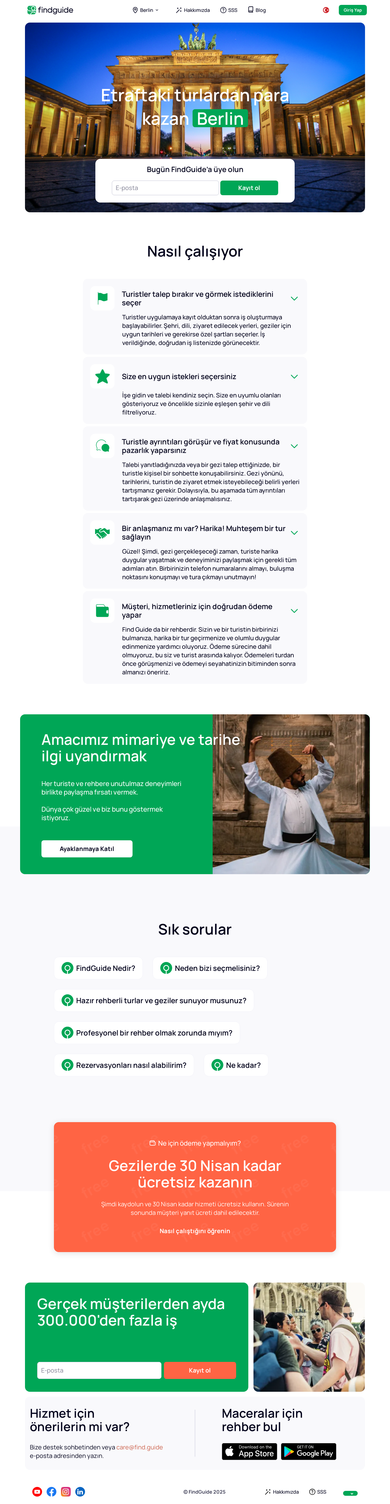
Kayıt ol (249, 188)
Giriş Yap (353, 10)
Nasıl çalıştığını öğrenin (195, 1231)
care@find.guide (139, 1447)
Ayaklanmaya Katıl (87, 849)
